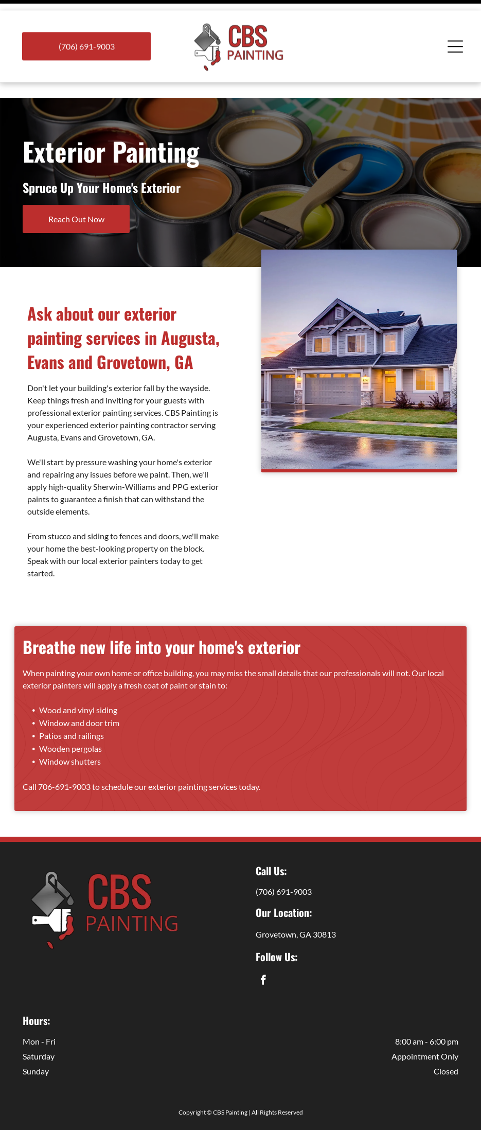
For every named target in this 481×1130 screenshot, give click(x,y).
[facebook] (263, 955)
